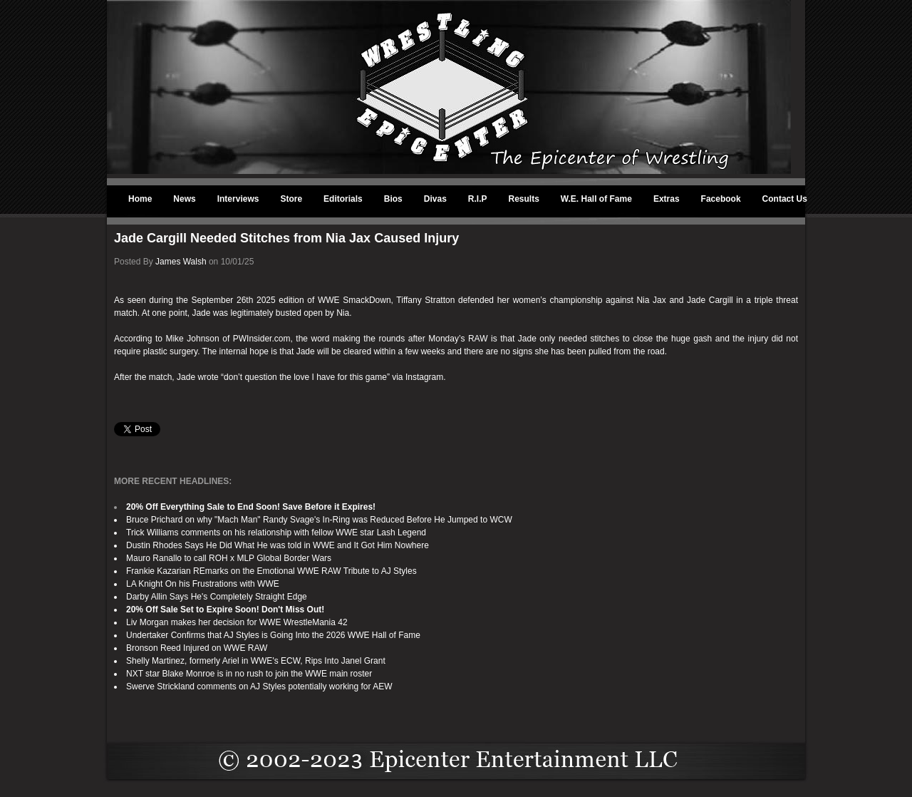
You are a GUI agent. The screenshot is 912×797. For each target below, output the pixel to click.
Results (524, 199)
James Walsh (181, 262)
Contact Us (784, 199)
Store (291, 199)
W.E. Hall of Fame (596, 199)
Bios (393, 199)
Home (140, 199)
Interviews (238, 199)
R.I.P (477, 199)
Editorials (343, 199)
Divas (435, 199)
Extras (666, 199)
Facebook (721, 199)
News (184, 199)
